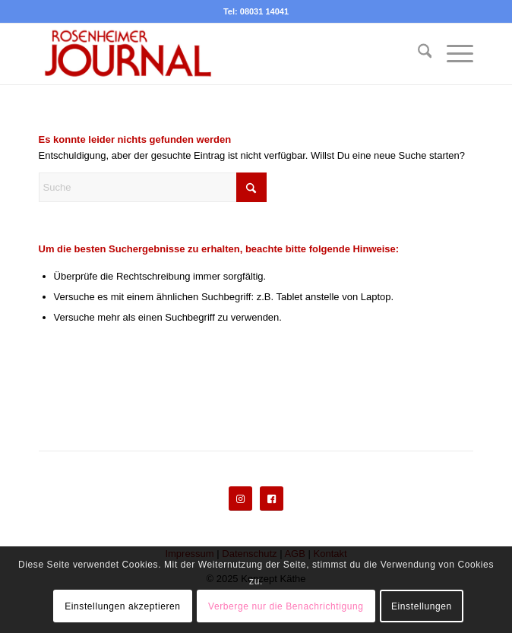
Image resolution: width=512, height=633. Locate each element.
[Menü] (452, 54)
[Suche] (417, 54)
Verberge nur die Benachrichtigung (286, 606)
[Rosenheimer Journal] (213, 54)
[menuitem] (417, 54)
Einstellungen (421, 606)
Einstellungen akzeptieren (122, 606)
